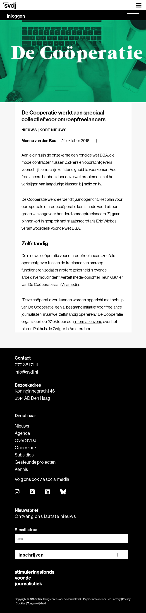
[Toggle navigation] (138, 5)
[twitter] (32, 492)
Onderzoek (26, 447)
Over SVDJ (25, 440)
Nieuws (22, 426)
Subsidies (24, 455)
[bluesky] (63, 492)
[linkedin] (47, 492)
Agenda (22, 433)
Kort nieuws (53, 130)
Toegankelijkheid (36, 603)
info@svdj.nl (26, 372)
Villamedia (70, 284)
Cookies (21, 603)
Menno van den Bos (39, 140)
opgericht (89, 199)
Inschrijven (31, 555)
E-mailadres (26, 529)
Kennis (21, 469)
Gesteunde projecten (35, 462)
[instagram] (17, 492)
